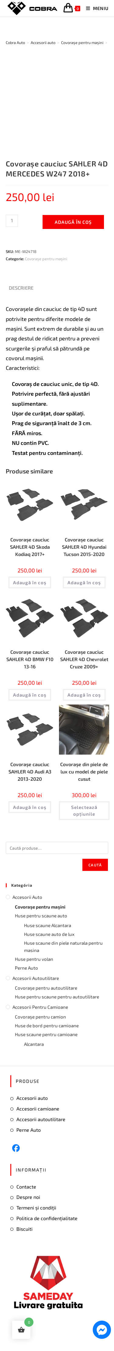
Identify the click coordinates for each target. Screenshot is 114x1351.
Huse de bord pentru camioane (47, 1025)
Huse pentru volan (34, 959)
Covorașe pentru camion (40, 1016)
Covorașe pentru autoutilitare (46, 988)
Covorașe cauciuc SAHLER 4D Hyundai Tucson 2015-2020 (84, 547)
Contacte (26, 1186)
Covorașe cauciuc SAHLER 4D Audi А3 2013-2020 (30, 771)
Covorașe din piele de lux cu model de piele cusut (84, 771)
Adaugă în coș (73, 222)
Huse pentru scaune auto (41, 915)
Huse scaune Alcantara (47, 925)
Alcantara (34, 1044)
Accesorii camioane (37, 1108)
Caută (95, 865)
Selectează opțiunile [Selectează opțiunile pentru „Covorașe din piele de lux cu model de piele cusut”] (84, 810)
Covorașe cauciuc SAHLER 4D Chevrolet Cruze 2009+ (84, 659)
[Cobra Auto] (15, 42)
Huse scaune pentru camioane (46, 1034)
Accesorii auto (27, 897)
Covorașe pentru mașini (46, 258)
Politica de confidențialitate (47, 1218)
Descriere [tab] (21, 288)
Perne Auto (26, 968)
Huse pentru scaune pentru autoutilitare (57, 996)
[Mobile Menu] (94, 8)
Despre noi (28, 1197)
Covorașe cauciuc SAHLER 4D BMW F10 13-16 (30, 659)
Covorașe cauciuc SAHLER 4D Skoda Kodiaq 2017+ (30, 547)
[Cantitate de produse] (12, 221)
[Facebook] (16, 1148)
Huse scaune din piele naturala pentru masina (63, 946)
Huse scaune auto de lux (49, 934)
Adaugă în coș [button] (30, 582)
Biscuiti (24, 1229)
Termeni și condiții (36, 1207)
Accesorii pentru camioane (40, 1007)
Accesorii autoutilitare (35, 978)
